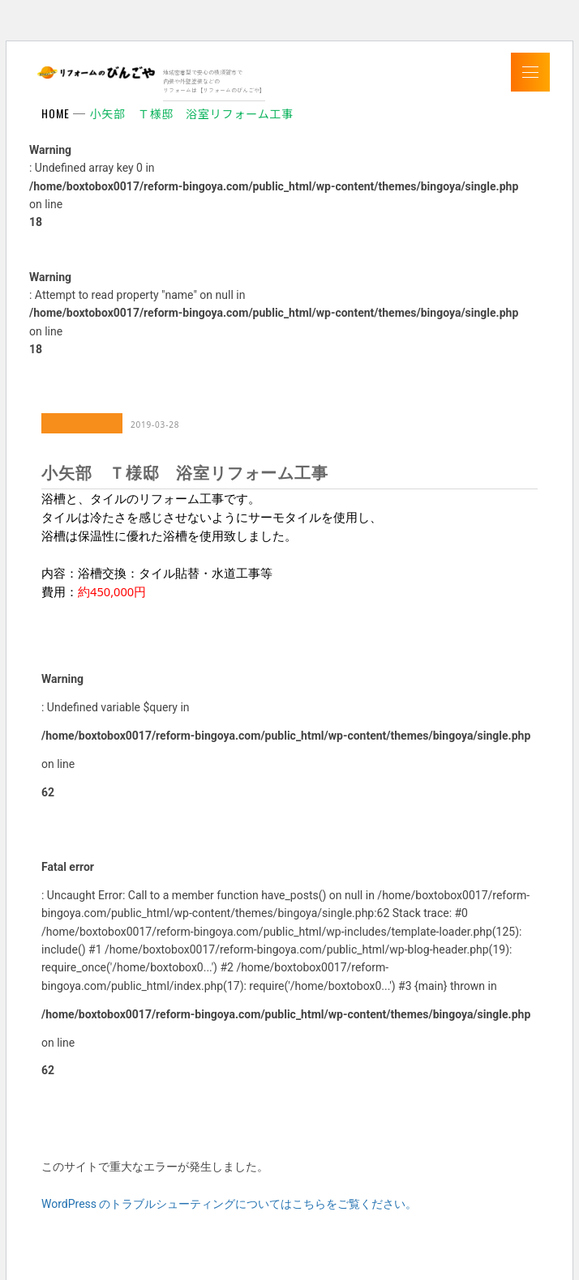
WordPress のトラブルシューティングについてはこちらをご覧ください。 (229, 1203)
